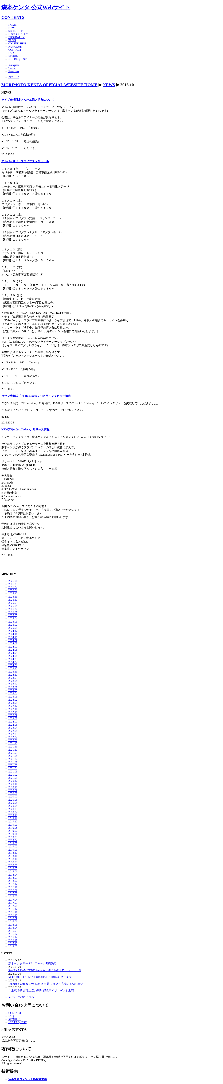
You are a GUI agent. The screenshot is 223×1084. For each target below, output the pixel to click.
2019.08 (12, 827)
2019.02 (12, 846)
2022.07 (12, 721)
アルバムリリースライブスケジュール (25, 161)
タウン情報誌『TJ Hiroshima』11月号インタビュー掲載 (36, 395)
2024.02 (12, 662)
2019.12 (12, 815)
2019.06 (12, 834)
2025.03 (12, 621)
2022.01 (12, 740)
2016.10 (12, 915)
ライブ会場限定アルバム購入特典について (27, 99)
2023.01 (12, 702)
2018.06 (12, 871)
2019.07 (12, 830)
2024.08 (12, 643)
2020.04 (12, 805)
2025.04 (12, 618)
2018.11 (12, 855)
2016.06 (12, 921)
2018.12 (12, 852)
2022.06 (12, 724)
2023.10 (12, 674)
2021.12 (12, 743)
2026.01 (12, 590)
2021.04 (12, 768)
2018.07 (12, 868)
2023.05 (12, 690)
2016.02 (12, 933)
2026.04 (12, 580)
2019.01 (12, 849)
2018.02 (12, 880)
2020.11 (12, 784)
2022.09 (12, 715)
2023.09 (12, 677)
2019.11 (12, 818)
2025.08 (12, 605)
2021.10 (12, 749)
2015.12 (12, 937)
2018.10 (12, 859)
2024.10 (12, 637)
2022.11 (12, 709)
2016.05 (12, 924)
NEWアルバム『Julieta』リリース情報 (25, 429)
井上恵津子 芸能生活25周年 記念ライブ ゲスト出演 (41, 990)
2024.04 (12, 655)
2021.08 (12, 755)
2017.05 (12, 896)
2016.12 (12, 908)
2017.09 (12, 890)
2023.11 (12, 671)
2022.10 (12, 712)
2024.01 (12, 665)
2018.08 (12, 865)
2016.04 (12, 927)
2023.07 (12, 684)
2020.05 (12, 802)
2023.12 (12, 668)
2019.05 (12, 837)
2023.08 (12, 680)
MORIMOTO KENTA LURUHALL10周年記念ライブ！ (41, 977)
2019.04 (12, 840)
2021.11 (12, 746)
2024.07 (12, 646)
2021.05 (12, 765)
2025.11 (12, 596)
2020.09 (12, 790)
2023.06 (12, 687)
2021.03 (12, 771)
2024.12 (12, 630)
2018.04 (12, 874)
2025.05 (12, 615)
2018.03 (12, 877)
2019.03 (12, 843)
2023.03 (12, 696)
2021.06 (12, 762)
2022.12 (12, 705)
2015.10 (12, 943)
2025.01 (12, 627)
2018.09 (12, 862)
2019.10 (12, 821)
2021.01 (12, 777)
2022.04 (12, 730)
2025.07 (12, 609)
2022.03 (12, 734)
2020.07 (12, 796)
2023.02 (12, 699)
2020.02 (12, 812)
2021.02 (12, 774)
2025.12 (12, 593)
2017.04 (12, 899)
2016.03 (12, 930)
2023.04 (12, 693)
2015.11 (12, 940)
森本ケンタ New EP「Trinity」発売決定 (32, 963)
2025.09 (12, 602)
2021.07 (12, 759)
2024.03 (12, 659)
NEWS (109, 84)
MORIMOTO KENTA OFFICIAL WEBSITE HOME (49, 84)
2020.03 (12, 809)
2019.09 (12, 824)
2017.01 (12, 905)
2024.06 (12, 649)
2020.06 (12, 799)
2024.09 (12, 640)
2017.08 (12, 893)
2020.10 (12, 787)
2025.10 (12, 599)
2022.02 (12, 737)
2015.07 (12, 946)
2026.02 (12, 587)
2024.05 (12, 652)
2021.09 (12, 752)
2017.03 (12, 902)
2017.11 (12, 887)
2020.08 (12, 793)
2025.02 (12, 624)
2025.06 (12, 612)
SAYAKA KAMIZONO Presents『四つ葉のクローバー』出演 (44, 970)
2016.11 (12, 912)
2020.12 (12, 780)
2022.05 (12, 727)
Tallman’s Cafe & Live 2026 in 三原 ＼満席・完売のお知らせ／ (45, 983)
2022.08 (12, 718)
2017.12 (12, 884)
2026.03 (12, 584)
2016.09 (12, 918)
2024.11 (12, 634)
